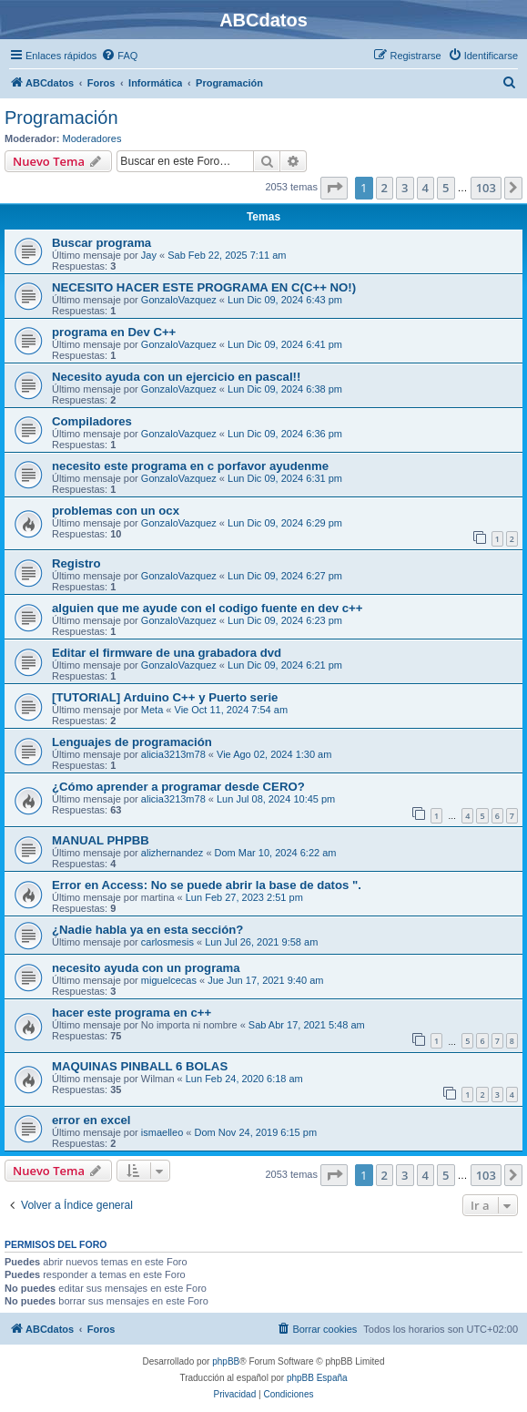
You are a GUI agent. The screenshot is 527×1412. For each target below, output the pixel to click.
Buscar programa (101, 243)
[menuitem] (119, 56)
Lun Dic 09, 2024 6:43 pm (285, 299)
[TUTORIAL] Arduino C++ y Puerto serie (165, 697)
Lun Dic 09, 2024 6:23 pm (285, 620)
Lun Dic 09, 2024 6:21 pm (285, 665)
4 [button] (425, 187)
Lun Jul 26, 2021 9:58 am (261, 941)
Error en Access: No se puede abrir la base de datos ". (206, 885)
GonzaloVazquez (179, 299)
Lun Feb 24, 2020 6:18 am (244, 1078)
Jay (149, 255)
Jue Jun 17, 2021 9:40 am (265, 980)
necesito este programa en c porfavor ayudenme (190, 466)
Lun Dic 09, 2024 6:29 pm (285, 522)
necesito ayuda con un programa (146, 968)
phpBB (225, 1361)
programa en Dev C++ (114, 332)
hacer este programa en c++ (131, 1012)
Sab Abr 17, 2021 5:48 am (306, 1024)
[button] (334, 188)
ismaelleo (162, 1132)
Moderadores (92, 138)
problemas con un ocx (115, 510)
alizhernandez (172, 852)
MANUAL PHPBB (100, 840)
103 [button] (486, 187)
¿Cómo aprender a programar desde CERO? (178, 786)
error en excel (91, 1120)
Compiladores (92, 421)
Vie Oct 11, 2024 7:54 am (232, 709)
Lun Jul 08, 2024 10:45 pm (276, 798)
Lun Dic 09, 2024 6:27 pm (285, 575)
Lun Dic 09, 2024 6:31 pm (285, 478)
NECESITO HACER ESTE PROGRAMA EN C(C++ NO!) (204, 287)
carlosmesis (167, 941)
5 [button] (445, 187)
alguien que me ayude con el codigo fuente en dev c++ (207, 608)
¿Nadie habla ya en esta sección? (147, 929)
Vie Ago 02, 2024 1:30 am (274, 754)
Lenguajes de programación (132, 742)
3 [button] (404, 187)
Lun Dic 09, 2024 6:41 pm (285, 344)
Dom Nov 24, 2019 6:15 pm (256, 1132)
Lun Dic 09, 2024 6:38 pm (285, 389)
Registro (76, 563)
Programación (61, 117)
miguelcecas (169, 980)
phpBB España (317, 1378)
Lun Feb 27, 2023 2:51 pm (244, 897)
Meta (152, 709)
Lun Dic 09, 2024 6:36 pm (285, 433)
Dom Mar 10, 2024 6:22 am (276, 852)
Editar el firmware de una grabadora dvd (166, 653)
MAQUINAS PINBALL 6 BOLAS (140, 1066)
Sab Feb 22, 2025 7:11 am (226, 255)
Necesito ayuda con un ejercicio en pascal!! (176, 377)
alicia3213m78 (173, 754)
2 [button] (384, 187)
